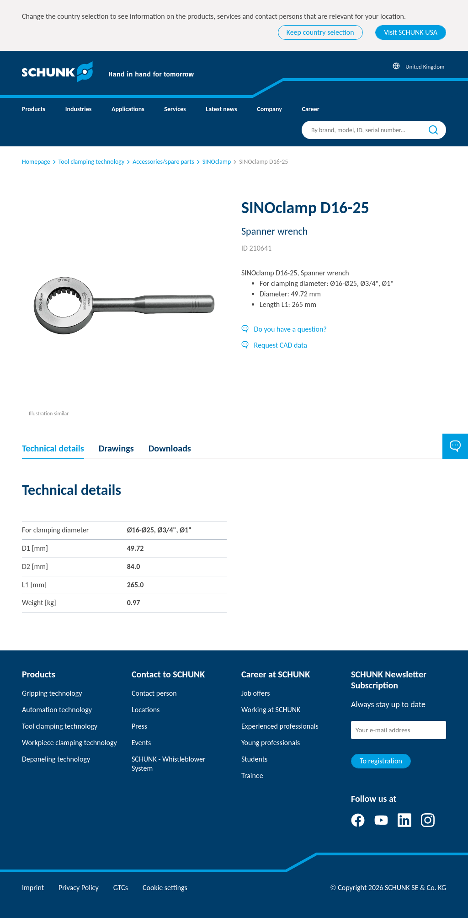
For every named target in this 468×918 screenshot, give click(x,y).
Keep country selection (320, 32)
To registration (381, 761)
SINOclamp (213, 162)
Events (141, 742)
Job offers (255, 693)
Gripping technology (52, 693)
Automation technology (57, 709)
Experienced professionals (280, 726)
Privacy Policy (78, 887)
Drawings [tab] (116, 448)
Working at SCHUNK (270, 709)
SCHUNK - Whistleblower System (169, 764)
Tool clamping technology (87, 162)
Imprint (33, 887)
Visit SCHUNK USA (410, 32)
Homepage (36, 162)
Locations (146, 709)
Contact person (154, 693)
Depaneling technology (56, 759)
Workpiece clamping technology (69, 742)
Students (254, 759)
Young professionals (270, 742)
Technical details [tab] (53, 448)
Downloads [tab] (170, 448)
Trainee (252, 775)
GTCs (120, 887)
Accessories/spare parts (159, 162)
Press (139, 726)
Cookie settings (165, 887)
